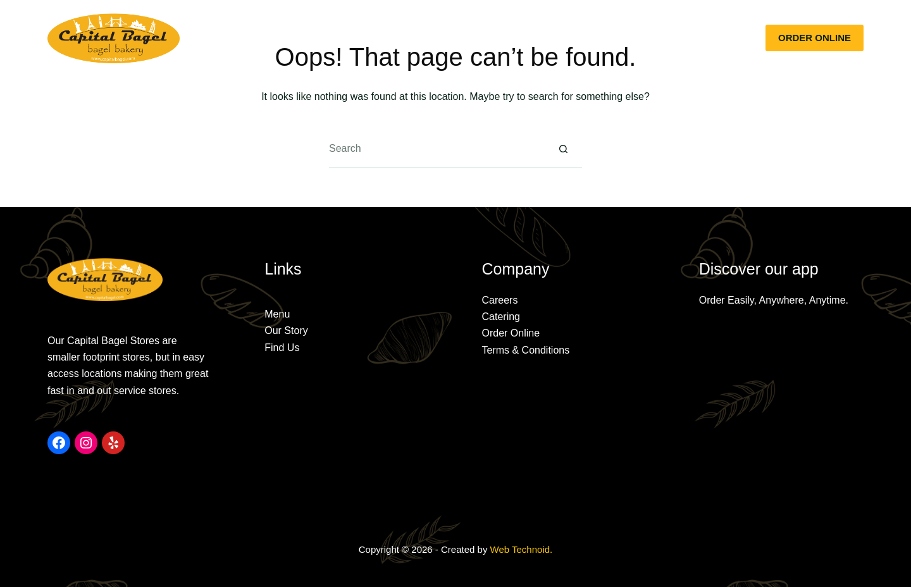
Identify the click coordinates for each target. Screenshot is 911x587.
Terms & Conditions (526, 350)
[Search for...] (436, 149)
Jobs (639, 38)
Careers (500, 300)
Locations (519, 38)
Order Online (511, 333)
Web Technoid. (521, 549)
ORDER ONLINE (814, 37)
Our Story (335, 38)
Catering (453, 38)
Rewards (585, 38)
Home (274, 38)
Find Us (281, 347)
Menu (396, 38)
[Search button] (563, 149)
